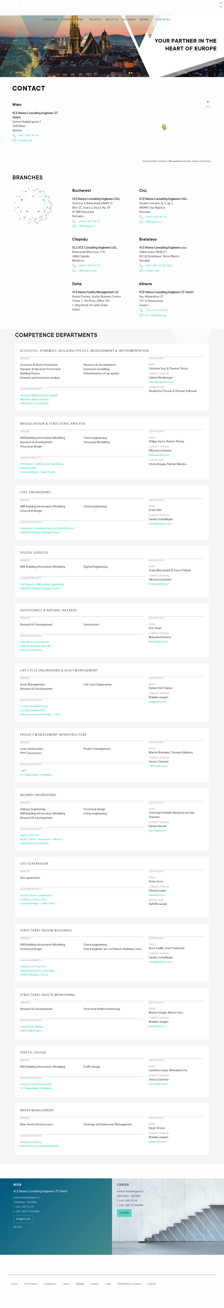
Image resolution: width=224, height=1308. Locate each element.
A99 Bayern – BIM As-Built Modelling (43, 465)
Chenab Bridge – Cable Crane (38, 473)
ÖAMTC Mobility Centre (35, 980)
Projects (139, 8)
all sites (18, 1232)
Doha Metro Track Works (36, 404)
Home (14, 1289)
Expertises (94, 8)
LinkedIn (151, 1289)
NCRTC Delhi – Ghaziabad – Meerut (42, 844)
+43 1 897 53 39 (28, 135)
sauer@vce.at (157, 900)
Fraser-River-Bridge (32, 1032)
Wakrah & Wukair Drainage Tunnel (41, 534)
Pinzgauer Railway (31, 653)
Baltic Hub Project (31, 1037)
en (220, 3)
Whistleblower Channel (129, 1289)
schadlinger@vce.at (161, 525)
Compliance (50, 1289)
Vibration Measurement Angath (40, 395)
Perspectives (116, 8)
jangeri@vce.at (158, 704)
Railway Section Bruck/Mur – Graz (41, 718)
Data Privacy (30, 1289)
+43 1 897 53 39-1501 (158, 265)
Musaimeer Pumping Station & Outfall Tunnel (48, 530)
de (220, 7)
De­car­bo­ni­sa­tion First (34, 714)
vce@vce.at (26, 140)
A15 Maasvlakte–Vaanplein (37, 779)
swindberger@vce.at (162, 381)
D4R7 (23, 774)
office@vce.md (87, 270)
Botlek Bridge (29, 469)
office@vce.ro (87, 226)
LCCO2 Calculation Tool (35, 709)
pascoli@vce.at (158, 834)
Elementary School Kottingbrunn (41, 1152)
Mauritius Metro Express (35, 399)
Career (124, 1218)
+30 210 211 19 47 (156, 310)
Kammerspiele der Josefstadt (38, 976)
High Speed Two (30, 839)
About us (156, 8)
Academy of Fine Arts (33, 905)
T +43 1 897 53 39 (24, 1212)
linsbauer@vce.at (159, 455)
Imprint (95, 1289)
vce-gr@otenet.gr (156, 315)
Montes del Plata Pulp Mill (36, 648)
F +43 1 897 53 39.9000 (27, 1217)
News (190, 8)
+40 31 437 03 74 (89, 221)
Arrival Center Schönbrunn (37, 900)
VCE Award (174, 8)
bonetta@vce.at (159, 643)
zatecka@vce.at (159, 769)
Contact (206, 8)
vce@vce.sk (152, 270)
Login (108, 1289)
